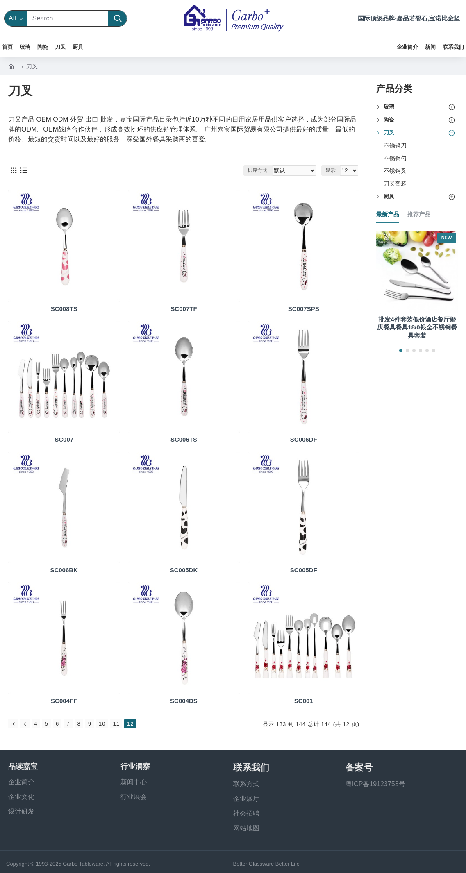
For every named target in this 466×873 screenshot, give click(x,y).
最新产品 (387, 214)
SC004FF (64, 700)
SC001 (303, 700)
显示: (332, 170)
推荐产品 (418, 214)
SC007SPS (303, 308)
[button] (400, 350)
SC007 (64, 439)
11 (116, 724)
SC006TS (183, 439)
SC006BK (64, 570)
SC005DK (184, 570)
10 (102, 724)
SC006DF (303, 439)
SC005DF (303, 570)
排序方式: (264, 170)
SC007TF (183, 308)
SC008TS (64, 308)
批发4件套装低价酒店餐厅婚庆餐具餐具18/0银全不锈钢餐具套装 (417, 327)
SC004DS (184, 700)
